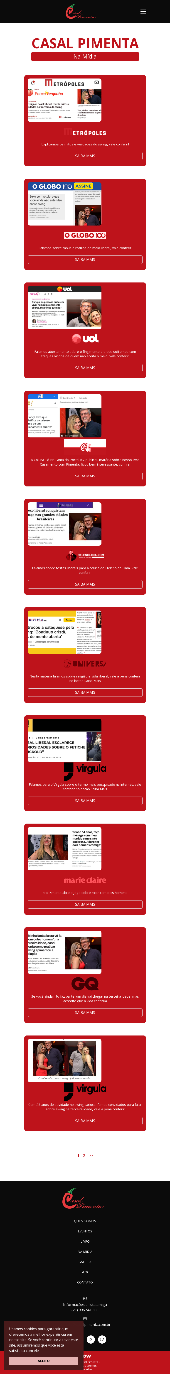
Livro (85, 1241)
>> (91, 1155)
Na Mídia (85, 1251)
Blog (85, 1272)
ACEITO (44, 1361)
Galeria (85, 1262)
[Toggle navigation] (143, 11)
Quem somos (85, 1221)
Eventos (85, 1231)
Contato (85, 1282)
